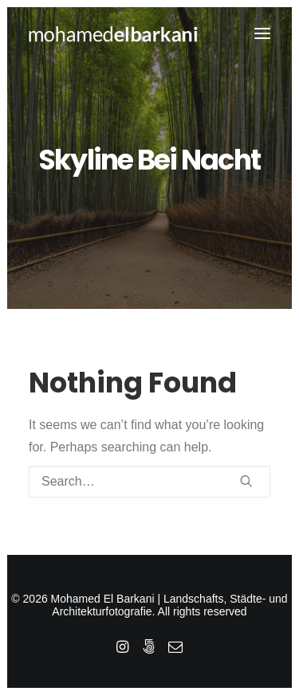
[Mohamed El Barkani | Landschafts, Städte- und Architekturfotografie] (114, 33)
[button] (262, 33)
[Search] (149, 482)
